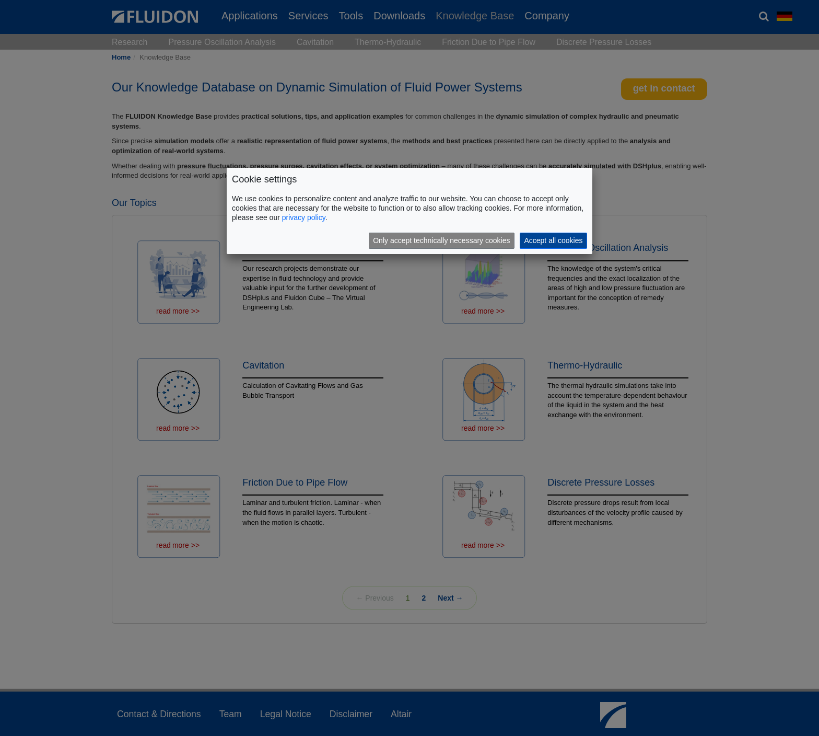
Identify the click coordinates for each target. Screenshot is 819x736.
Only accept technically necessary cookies (441, 240)
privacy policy (303, 217)
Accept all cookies (553, 240)
